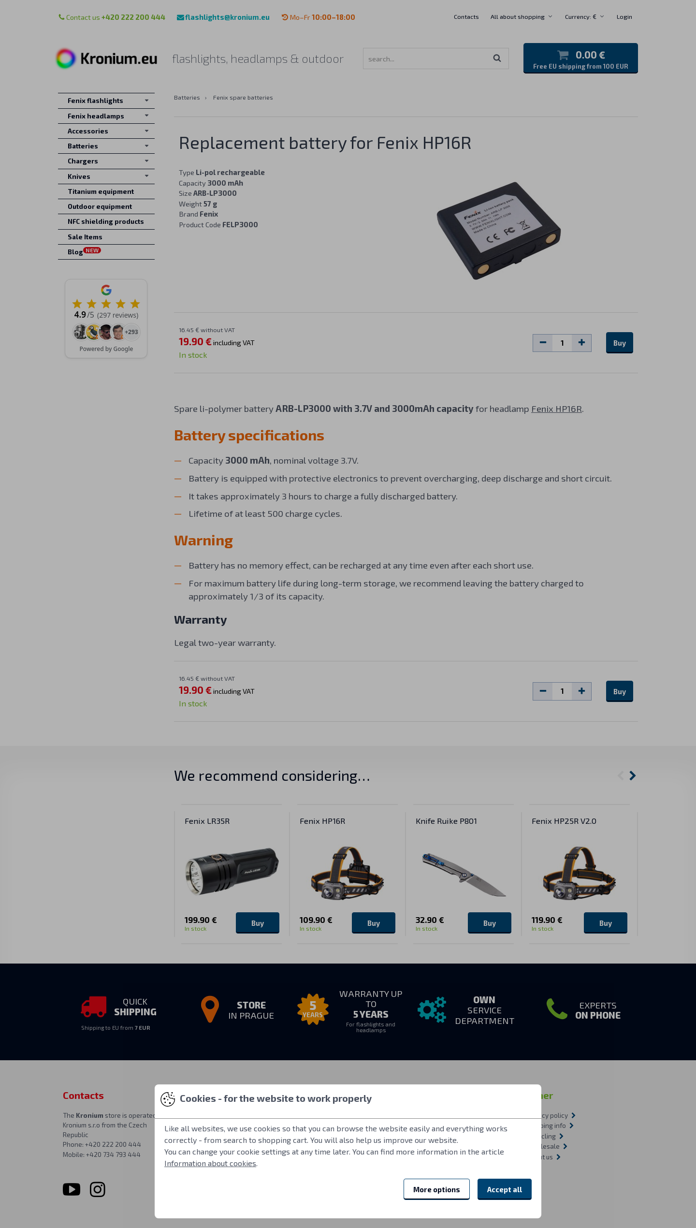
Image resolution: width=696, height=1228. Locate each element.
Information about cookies (210, 1163)
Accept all (504, 1189)
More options (436, 1189)
